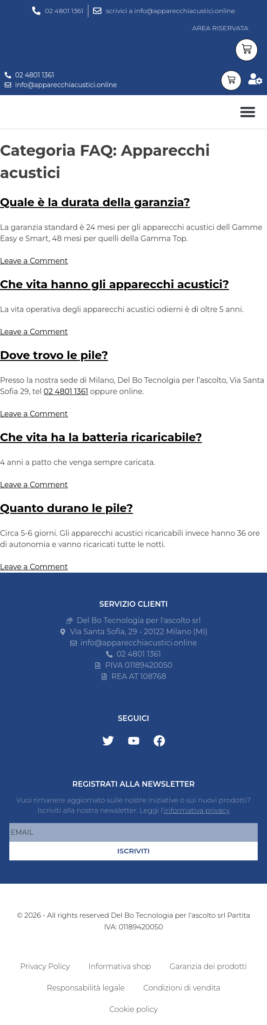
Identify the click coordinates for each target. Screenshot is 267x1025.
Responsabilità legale (85, 987)
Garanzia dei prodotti (208, 966)
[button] (247, 112)
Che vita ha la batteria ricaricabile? (101, 437)
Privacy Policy (45, 966)
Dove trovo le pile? (54, 355)
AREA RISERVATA (220, 28)
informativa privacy (197, 810)
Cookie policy (133, 1009)
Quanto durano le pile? (66, 508)
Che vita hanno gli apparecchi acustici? (114, 284)
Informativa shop (119, 966)
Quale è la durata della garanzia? (95, 202)
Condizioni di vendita (181, 987)
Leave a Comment (34, 260)
